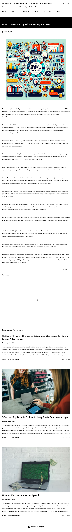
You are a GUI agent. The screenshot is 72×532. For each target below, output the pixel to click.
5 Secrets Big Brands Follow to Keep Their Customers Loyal (35, 417)
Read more (66, 359)
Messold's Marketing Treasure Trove (27, 3)
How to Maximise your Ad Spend (20, 495)
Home (4, 11)
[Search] (64, 3)
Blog (36, 11)
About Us (14, 11)
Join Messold (26, 11)
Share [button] (65, 269)
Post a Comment (14, 359)
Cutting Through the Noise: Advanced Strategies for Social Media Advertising (35, 337)
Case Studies (47, 11)
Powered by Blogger (36, 527)
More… (58, 11)
